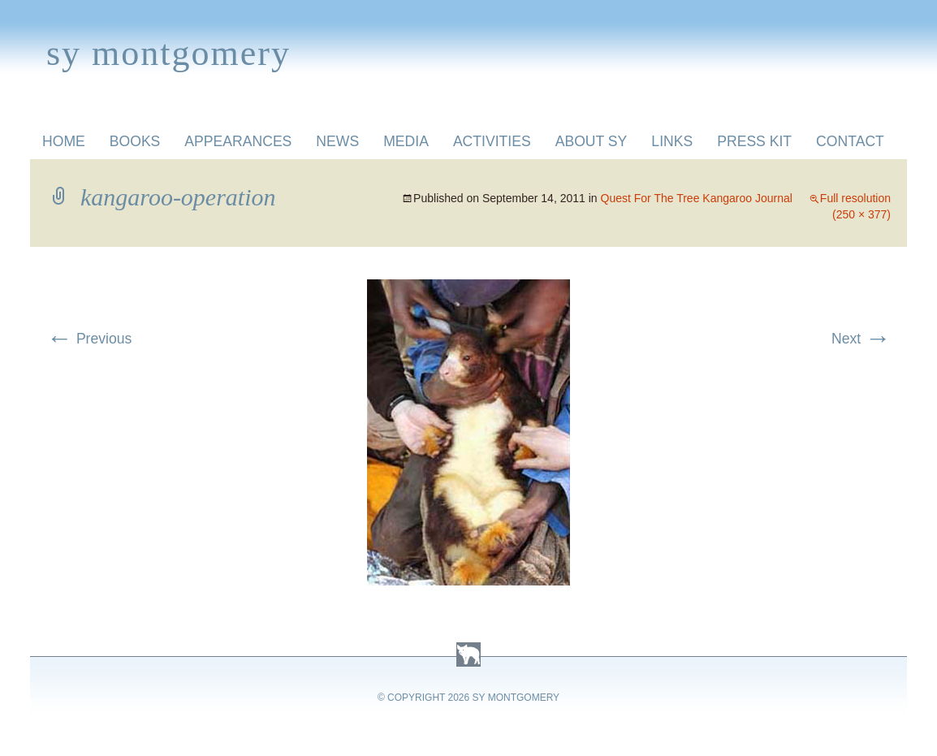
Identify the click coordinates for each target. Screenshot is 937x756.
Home (63, 141)
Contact (850, 141)
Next (861, 338)
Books (135, 141)
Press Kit (754, 141)
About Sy (591, 141)
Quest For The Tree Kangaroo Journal (696, 198)
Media (406, 141)
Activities (492, 141)
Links (672, 141)
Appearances (237, 141)
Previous (89, 338)
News (337, 141)
